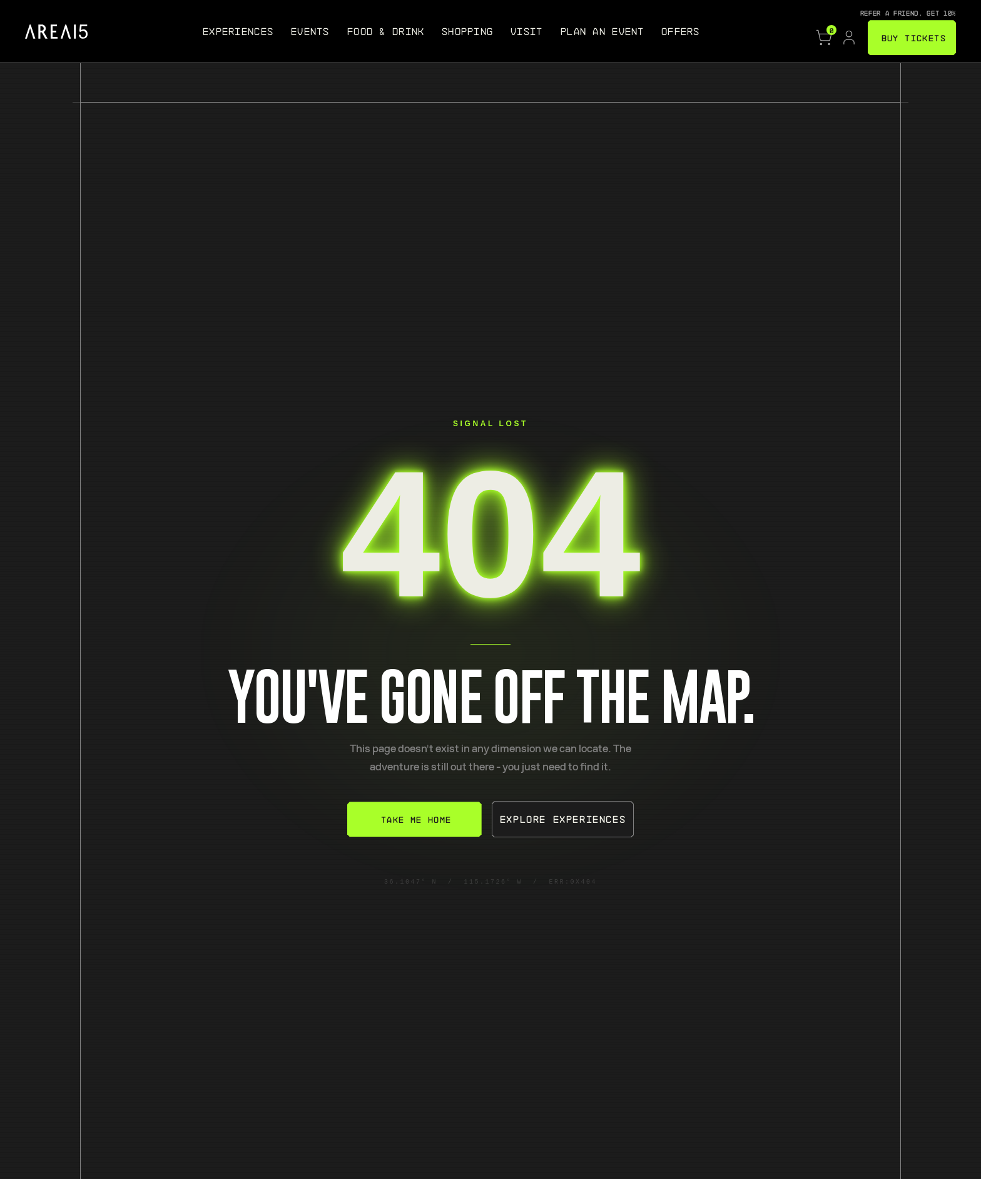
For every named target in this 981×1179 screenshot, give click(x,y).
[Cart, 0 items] (824, 37)
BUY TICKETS (914, 37)
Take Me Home (416, 819)
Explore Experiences (563, 818)
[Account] (849, 37)
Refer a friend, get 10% (908, 12)
